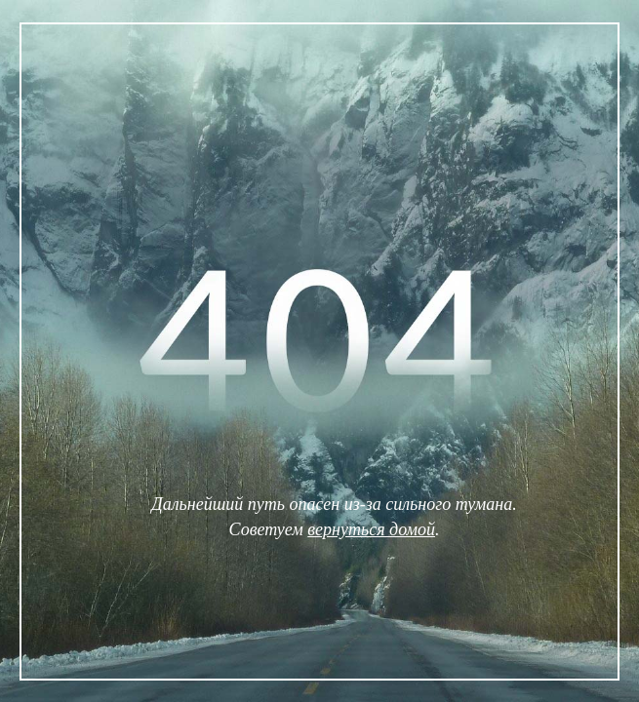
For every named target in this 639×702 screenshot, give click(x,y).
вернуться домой (371, 529)
